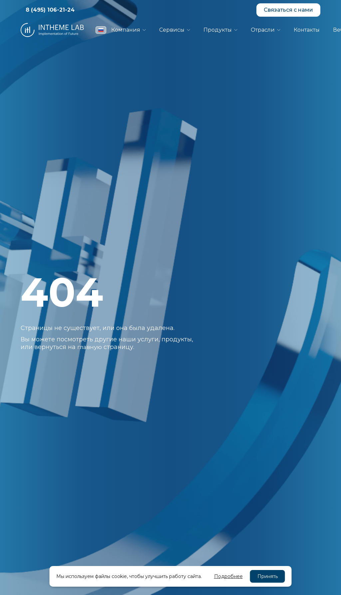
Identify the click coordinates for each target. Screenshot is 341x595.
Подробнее (228, 576)
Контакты (307, 30)
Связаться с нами (288, 10)
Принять (267, 576)
